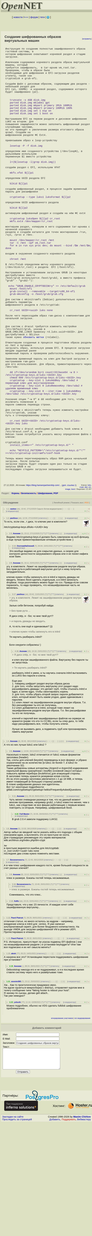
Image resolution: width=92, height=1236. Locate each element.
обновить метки (33, 409)
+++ (26, 17)
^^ (44, 639)
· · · (71, 615)
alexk (13, 1059)
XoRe (16, 1007)
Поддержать (69, 1229)
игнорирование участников (62, 1124)
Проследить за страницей (17, 1229)
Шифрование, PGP (48, 599)
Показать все (77, 608)
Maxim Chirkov (82, 1226)
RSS (87, 608)
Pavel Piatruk (17, 1024)
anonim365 (16, 1087)
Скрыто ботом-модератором (49, 615)
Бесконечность (17, 966)
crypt (82, 593)
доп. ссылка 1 (69, 591)
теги (42, 17)
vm (89, 593)
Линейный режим (61, 608)
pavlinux (14, 624)
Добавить (54, 1229)
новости (18, 17)
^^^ (47, 639)
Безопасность (28, 599)
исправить (87, 39)
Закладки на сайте (12, 1226)
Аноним (16, 639)
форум (34, 17)
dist (86, 593)
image (67, 595)
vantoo (13, 615)
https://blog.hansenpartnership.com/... (43, 591)
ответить (42, 624)
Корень (15, 599)
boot (73, 595)
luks (89, 591)
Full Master (24, 920)
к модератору (12, 617)
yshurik (17, 1108)
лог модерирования (82, 1124)
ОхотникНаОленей (25, 652)
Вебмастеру (84, 1229)
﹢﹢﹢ (65, 615)
